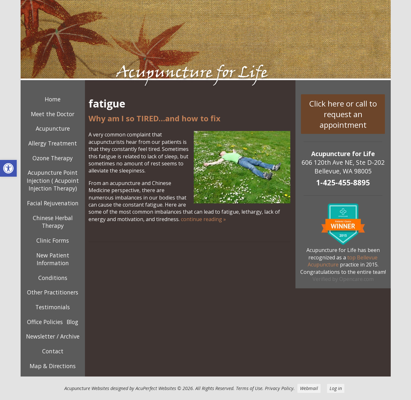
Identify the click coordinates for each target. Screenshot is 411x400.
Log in (336, 388)
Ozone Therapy (53, 158)
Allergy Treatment (52, 143)
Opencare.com (356, 279)
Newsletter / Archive (52, 336)
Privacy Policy (279, 388)
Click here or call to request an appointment (343, 114)
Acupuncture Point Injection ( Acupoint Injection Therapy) (53, 180)
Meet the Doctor (52, 114)
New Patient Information (52, 259)
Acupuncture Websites (86, 388)
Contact (52, 351)
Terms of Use (249, 388)
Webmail (309, 388)
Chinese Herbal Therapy (53, 222)
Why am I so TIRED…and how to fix (154, 118)
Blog (72, 322)
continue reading (203, 219)
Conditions (52, 278)
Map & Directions (53, 366)
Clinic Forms (52, 240)
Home (53, 99)
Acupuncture (53, 128)
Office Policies (45, 322)
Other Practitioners (52, 292)
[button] (8, 168)
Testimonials (52, 307)
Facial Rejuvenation (53, 203)
